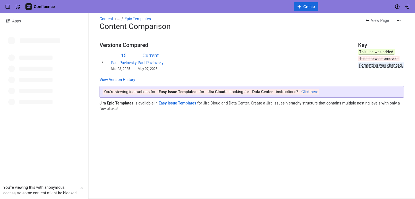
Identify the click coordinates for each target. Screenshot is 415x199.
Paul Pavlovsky (124, 63)
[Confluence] (40, 6)
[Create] (306, 6)
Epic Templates (138, 19)
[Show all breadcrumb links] (118, 19)
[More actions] (398, 20)
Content (106, 19)
